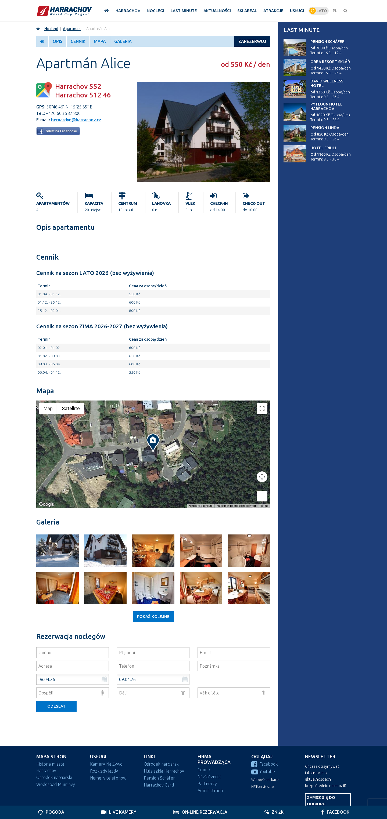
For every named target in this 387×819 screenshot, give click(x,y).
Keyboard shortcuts (201, 505)
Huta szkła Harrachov (164, 771)
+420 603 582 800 (63, 113)
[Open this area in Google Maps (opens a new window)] (46, 504)
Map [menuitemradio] (48, 408)
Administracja (210, 790)
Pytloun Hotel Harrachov (326, 106)
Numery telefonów (108, 778)
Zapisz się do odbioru (321, 800)
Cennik (78, 41)
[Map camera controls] (262, 476)
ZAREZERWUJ (252, 41)
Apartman (72, 29)
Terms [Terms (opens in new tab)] (264, 505)
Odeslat (56, 706)
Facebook (264, 764)
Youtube (263, 771)
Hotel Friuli (323, 148)
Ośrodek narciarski (54, 777)
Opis (57, 41)
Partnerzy (207, 783)
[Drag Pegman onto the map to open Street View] (262, 496)
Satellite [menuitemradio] (71, 408)
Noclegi (51, 29)
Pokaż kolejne (153, 616)
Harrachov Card (159, 784)
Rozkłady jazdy (104, 771)
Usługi (98, 756)
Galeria (123, 41)
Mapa (100, 41)
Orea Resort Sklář (330, 62)
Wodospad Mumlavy (55, 784)
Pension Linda (324, 128)
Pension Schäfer (327, 41)
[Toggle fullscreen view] (262, 408)
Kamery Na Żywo (106, 764)
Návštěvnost (209, 776)
